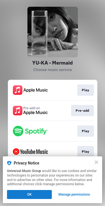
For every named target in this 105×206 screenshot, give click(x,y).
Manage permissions (74, 194)
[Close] (96, 162)
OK (29, 194)
